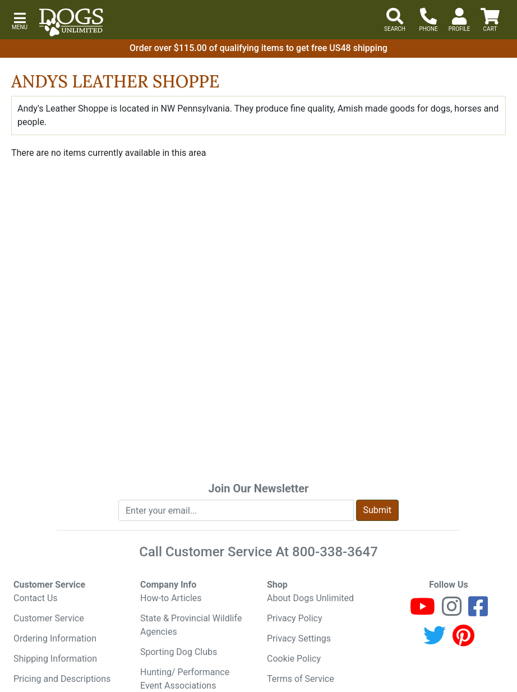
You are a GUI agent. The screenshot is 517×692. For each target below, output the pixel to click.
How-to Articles (171, 598)
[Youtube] (422, 611)
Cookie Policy (294, 658)
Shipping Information (55, 658)
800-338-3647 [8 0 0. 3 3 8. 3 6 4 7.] (335, 552)
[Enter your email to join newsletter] (236, 510)
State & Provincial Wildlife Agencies (191, 625)
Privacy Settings (299, 638)
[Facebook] (478, 611)
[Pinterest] (463, 640)
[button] (20, 20)
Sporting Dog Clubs (178, 652)
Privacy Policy (294, 618)
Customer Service (48, 618)
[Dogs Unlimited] (71, 22)
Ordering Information (54, 638)
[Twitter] (434, 640)
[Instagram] (451, 611)
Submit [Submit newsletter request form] (377, 510)
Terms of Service (300, 678)
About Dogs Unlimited (310, 598)
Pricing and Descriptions (61, 678)
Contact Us (35, 598)
